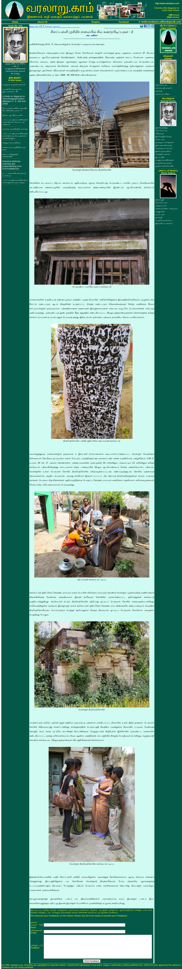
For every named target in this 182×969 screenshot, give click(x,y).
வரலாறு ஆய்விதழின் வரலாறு (14, 129)
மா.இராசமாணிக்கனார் (164, 160)
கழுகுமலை (160, 211)
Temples (95, 22)
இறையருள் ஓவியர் (163, 151)
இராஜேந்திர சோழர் (163, 136)
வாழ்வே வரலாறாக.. (164, 220)
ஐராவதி (158, 91)
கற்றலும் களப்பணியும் (11, 143)
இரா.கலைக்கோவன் (163, 145)
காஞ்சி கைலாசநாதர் (163, 163)
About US (42, 22)
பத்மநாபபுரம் (161, 206)
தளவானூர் (159, 200)
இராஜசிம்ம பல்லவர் (164, 223)
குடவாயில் (160, 157)
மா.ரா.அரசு (160, 139)
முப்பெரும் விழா (162, 94)
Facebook (124, 22)
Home (15, 22)
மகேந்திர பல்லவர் (163, 154)
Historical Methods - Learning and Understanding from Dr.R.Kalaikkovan (12, 165)
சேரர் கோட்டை (161, 85)
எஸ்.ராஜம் (159, 133)
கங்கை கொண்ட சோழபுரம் (166, 208)
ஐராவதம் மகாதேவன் (164, 142)
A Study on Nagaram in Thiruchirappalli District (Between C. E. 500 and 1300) (14, 100)
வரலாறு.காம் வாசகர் (164, 148)
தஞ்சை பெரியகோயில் (164, 166)
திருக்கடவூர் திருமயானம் (12, 115)
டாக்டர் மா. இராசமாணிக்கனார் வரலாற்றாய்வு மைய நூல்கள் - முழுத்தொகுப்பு (15, 135)
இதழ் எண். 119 (35, 26)
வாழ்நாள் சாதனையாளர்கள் (13, 85)
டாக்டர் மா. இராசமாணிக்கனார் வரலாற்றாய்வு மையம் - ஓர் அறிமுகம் (15, 122)
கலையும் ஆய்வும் (52, 26)
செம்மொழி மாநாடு (163, 88)
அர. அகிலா (92, 35)
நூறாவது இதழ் (161, 128)
